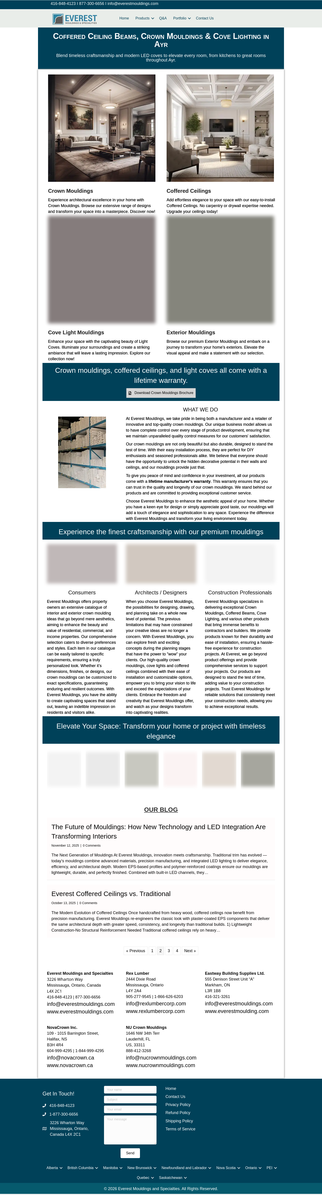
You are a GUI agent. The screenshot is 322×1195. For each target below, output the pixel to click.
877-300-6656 (91, 3)
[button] (161, 393)
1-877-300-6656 (63, 1115)
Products (143, 18)
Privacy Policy (178, 1106)
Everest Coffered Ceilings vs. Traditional (111, 894)
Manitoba (110, 1169)
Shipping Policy (179, 1122)
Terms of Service (180, 1130)
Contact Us (205, 18)
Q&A (163, 18)
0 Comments (91, 846)
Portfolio (179, 18)
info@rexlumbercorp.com (156, 1004)
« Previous (135, 952)
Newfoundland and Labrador (184, 1169)
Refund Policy (177, 1114)
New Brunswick (139, 1169)
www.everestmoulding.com (237, 1012)
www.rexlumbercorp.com (155, 1012)
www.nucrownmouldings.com (160, 1066)
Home (124, 18)
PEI (269, 1169)
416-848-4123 (63, 3)
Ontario (251, 1169)
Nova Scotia (225, 1169)
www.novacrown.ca (70, 1066)
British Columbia (80, 1169)
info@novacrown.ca (70, 1058)
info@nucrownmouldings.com (161, 1058)
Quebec (143, 1179)
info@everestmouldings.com (133, 3)
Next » (190, 952)
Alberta (52, 1169)
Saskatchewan (170, 1179)
